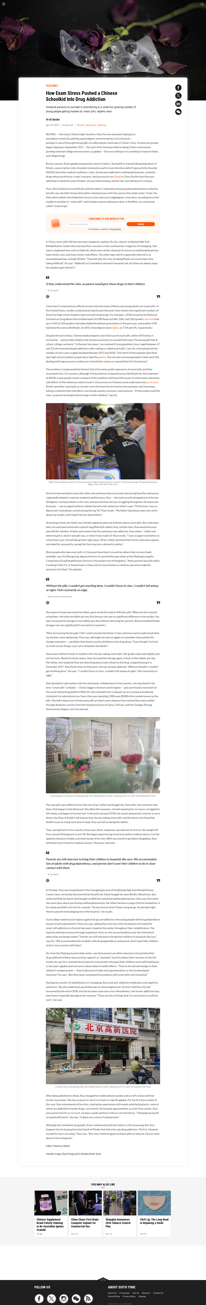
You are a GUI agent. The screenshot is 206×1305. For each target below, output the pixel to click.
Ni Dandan (54, 119)
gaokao (102, 357)
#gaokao (102, 125)
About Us (112, 1293)
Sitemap (142, 1296)
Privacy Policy (129, 1296)
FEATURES (52, 86)
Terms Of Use (114, 1296)
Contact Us (158, 1293)
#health (81, 125)
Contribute (124, 1293)
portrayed (152, 382)
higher (115, 327)
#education (91, 125)
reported (149, 319)
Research (146, 1293)
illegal (117, 176)
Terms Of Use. (116, 229)
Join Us (135, 1293)
